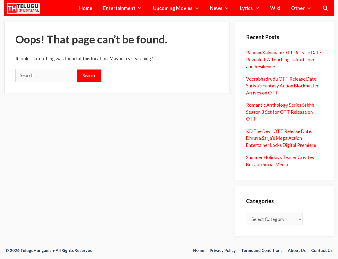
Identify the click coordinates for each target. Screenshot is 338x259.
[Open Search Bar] (325, 8)
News (222, 8)
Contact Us (322, 250)
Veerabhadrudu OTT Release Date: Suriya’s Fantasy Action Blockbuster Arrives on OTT (282, 86)
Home (85, 8)
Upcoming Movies (179, 8)
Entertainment (125, 8)
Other (304, 8)
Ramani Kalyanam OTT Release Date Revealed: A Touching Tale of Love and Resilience (283, 59)
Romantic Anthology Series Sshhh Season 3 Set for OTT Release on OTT (280, 112)
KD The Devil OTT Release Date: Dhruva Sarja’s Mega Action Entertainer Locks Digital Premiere (281, 138)
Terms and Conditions (261, 250)
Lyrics (252, 8)
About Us (297, 250)
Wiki (275, 8)
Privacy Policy (223, 250)
